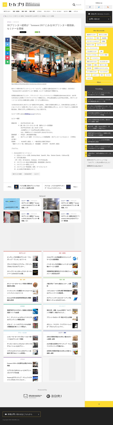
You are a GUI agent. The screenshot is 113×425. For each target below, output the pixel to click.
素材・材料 (24, 11)
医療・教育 (32, 11)
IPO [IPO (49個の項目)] (102, 75)
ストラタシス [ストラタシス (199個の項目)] (90, 38)
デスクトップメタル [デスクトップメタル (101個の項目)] (92, 54)
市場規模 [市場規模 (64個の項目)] (89, 65)
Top (5, 16)
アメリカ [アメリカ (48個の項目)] (108, 75)
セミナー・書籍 (67, 11)
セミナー (37, 174)
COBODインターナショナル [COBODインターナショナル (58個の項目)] (101, 68)
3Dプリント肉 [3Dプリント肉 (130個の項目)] (90, 44)
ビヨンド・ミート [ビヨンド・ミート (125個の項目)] (101, 44)
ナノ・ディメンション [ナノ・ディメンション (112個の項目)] (92, 48)
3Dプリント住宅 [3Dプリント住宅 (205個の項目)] (103, 34)
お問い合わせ (94, 19)
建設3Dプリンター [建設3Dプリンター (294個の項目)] (91, 34)
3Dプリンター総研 (17, 174)
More (99, 82)
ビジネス (39, 11)
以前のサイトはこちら (94, 165)
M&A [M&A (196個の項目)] (98, 38)
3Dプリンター (7, 11)
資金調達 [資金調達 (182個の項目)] (104, 38)
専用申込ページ (29, 114)
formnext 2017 (28, 174)
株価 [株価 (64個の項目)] (95, 65)
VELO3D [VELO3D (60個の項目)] (89, 68)
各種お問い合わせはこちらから (18, 414)
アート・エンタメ (57, 11)
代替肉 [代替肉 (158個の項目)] (103, 41)
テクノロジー (47, 11)
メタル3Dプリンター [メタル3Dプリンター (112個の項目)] (92, 51)
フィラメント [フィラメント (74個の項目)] (95, 58)
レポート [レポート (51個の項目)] (95, 75)
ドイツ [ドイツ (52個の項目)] (88, 75)
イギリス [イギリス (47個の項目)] (89, 78)
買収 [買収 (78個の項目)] (88, 58)
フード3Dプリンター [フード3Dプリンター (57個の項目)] (92, 71)
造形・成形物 (16, 11)
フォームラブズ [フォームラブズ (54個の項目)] (104, 71)
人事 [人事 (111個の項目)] (101, 51)
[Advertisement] (42, 237)
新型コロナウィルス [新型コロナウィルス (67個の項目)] (92, 61)
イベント (76, 11)
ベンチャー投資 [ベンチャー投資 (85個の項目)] (103, 54)
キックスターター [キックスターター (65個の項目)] (104, 61)
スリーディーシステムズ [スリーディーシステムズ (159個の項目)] (93, 41)
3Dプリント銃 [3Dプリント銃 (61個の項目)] (103, 65)
